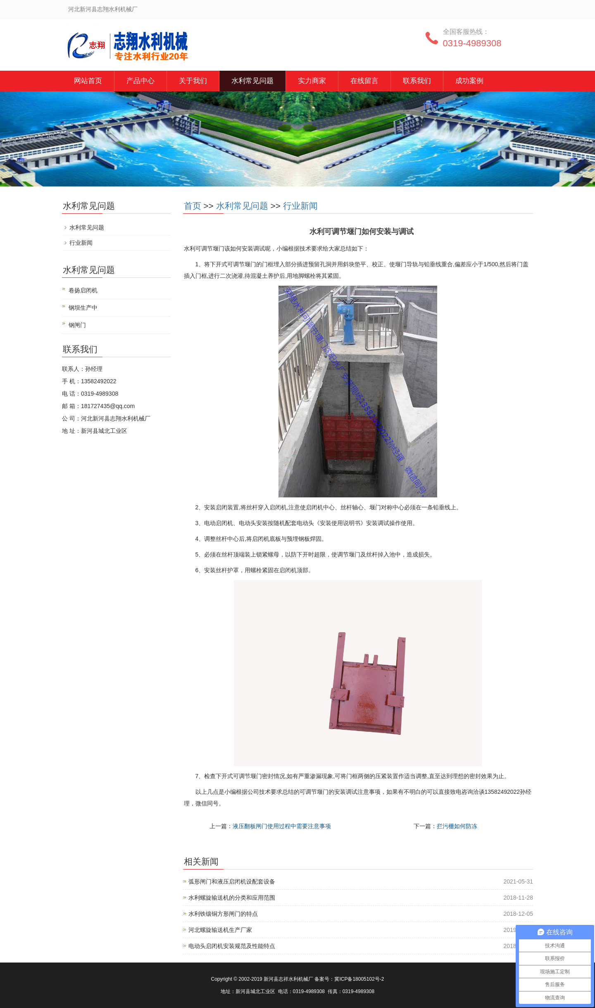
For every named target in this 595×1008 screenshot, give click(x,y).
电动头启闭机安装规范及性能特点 (231, 946)
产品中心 (140, 81)
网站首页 (88, 81)
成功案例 (469, 81)
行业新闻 (300, 205)
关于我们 (193, 81)
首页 (192, 205)
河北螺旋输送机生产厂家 (220, 930)
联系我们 (417, 81)
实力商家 (312, 81)
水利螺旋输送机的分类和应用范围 (231, 897)
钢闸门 (77, 325)
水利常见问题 (252, 81)
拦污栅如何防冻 (457, 826)
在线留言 (364, 81)
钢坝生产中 (83, 307)
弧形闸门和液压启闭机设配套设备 (231, 881)
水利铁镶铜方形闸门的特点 (223, 913)
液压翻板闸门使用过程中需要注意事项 (282, 826)
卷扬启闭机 (83, 290)
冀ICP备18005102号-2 (359, 979)
